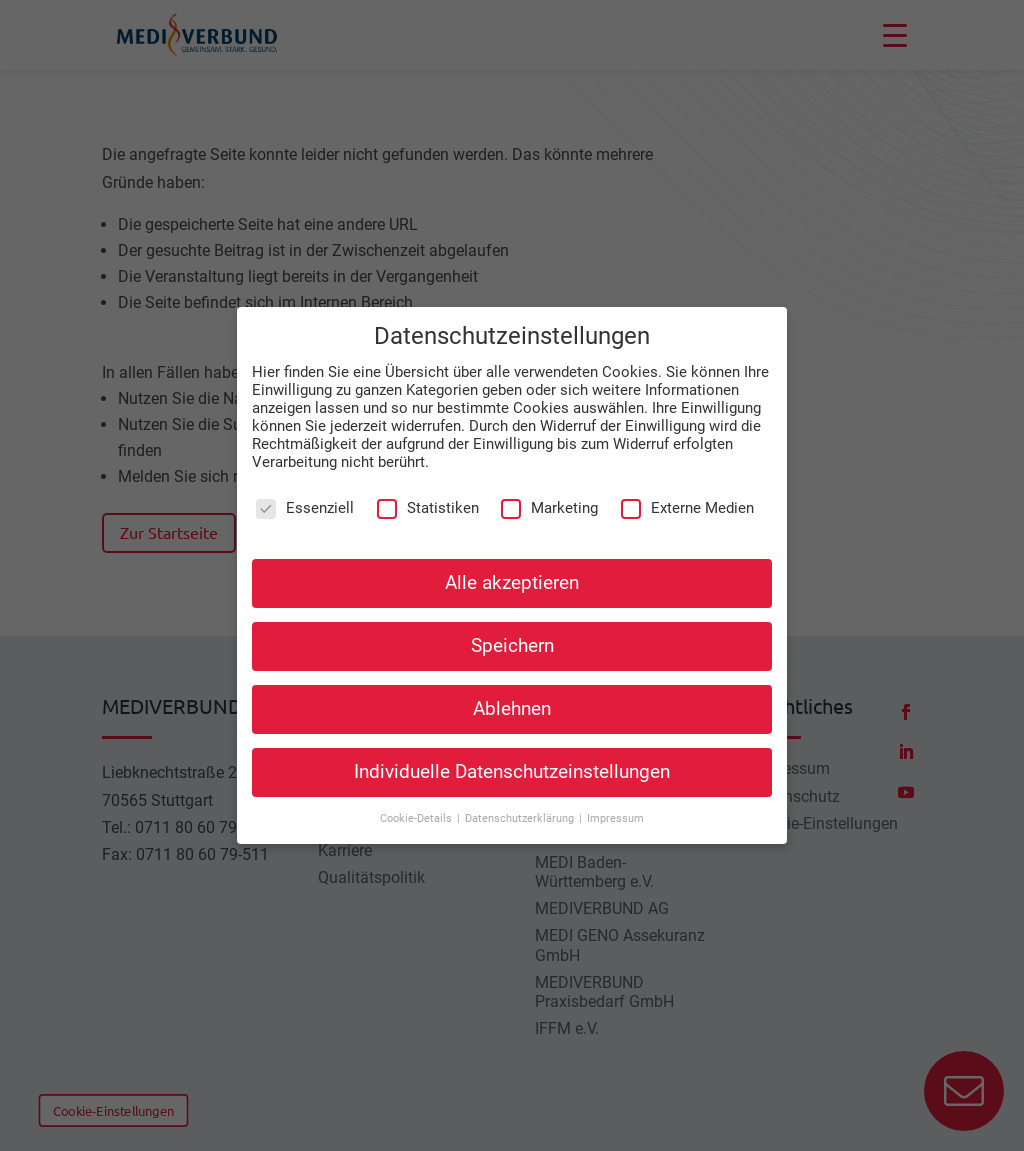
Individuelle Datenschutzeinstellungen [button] (512, 772)
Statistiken (428, 508)
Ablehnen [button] (512, 709)
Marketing (549, 508)
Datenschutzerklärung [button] (521, 818)
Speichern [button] (512, 646)
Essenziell (305, 508)
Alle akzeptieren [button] (512, 582)
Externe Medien (687, 508)
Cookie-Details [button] (417, 818)
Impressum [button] (615, 818)
